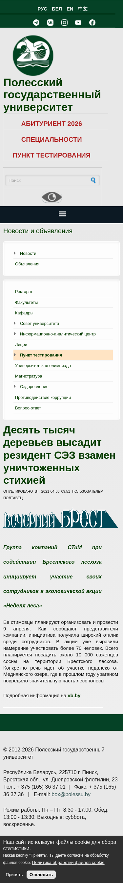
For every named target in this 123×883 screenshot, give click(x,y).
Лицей (21, 344)
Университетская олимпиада (43, 365)
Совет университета (39, 323)
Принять (14, 874)
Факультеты (26, 302)
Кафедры (24, 312)
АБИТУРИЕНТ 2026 (51, 123)
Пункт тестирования (41, 355)
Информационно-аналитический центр (58, 333)
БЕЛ (57, 9)
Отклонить (41, 874)
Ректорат (23, 291)
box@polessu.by (71, 794)
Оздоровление (34, 386)
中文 (83, 9)
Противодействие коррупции (43, 397)
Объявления (27, 263)
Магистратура (28, 376)
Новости (28, 253)
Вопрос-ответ (28, 407)
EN (70, 9)
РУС (42, 9)
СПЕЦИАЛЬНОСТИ (51, 139)
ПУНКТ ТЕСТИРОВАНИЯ (51, 155)
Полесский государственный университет (52, 94)
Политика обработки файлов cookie (68, 862)
